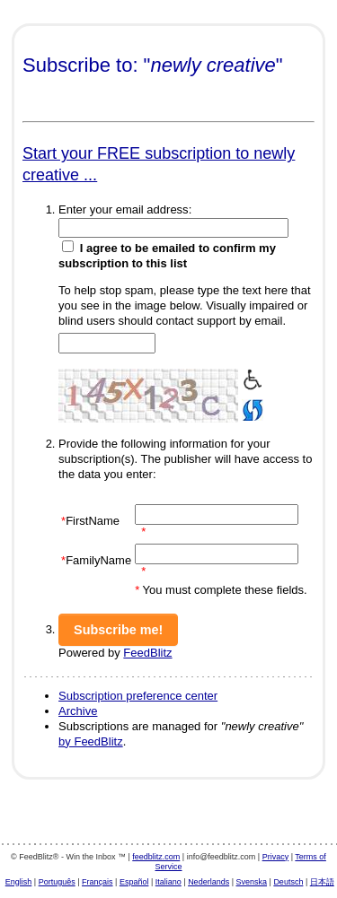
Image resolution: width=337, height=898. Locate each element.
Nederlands (208, 881)
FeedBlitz (147, 652)
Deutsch (288, 881)
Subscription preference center (137, 695)
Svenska (252, 881)
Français (97, 881)
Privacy (275, 856)
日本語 (322, 881)
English (18, 881)
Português (57, 881)
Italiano (168, 881)
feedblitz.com (156, 856)
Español (134, 881)
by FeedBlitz (90, 741)
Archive (77, 711)
